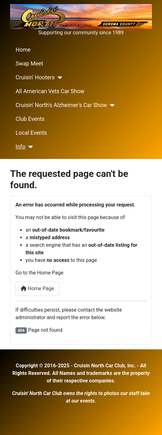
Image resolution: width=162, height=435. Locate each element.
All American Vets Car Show (50, 91)
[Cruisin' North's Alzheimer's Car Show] (111, 105)
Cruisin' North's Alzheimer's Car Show (61, 105)
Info (21, 147)
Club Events (30, 119)
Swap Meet (29, 63)
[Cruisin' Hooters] (58, 77)
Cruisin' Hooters (35, 77)
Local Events (31, 133)
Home (23, 50)
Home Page (37, 288)
